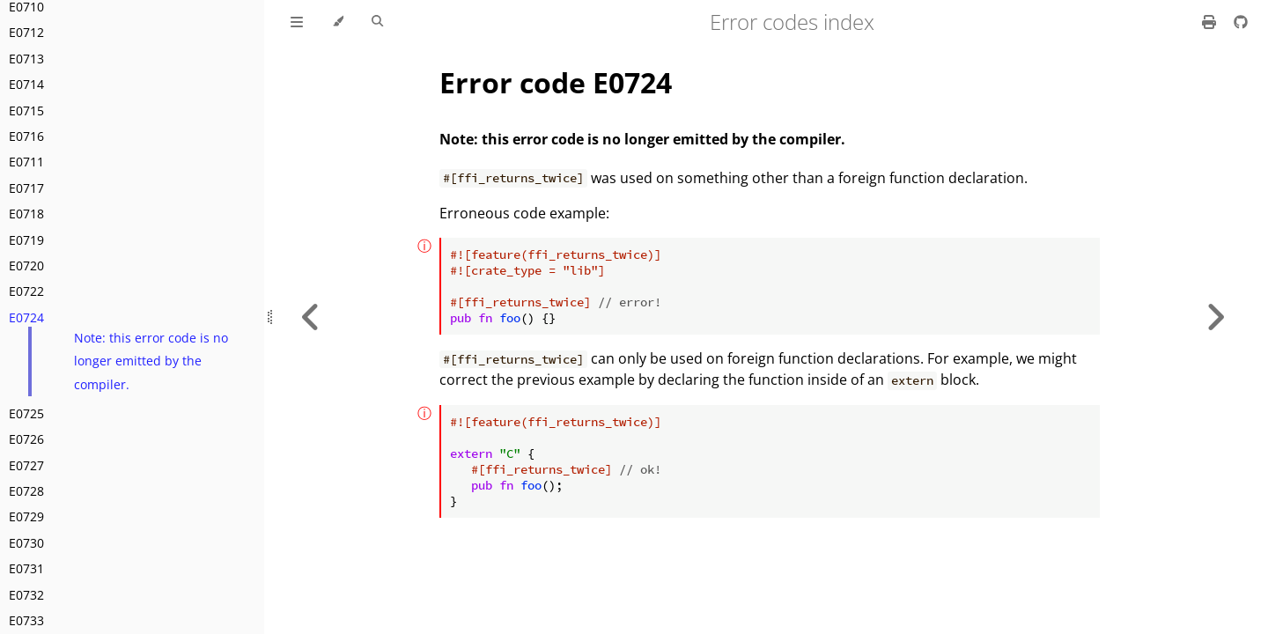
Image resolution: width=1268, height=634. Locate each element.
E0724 (26, 317)
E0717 (26, 188)
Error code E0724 (555, 82)
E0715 (26, 110)
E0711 (26, 161)
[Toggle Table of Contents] (297, 22)
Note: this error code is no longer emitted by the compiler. (151, 361)
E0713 (26, 58)
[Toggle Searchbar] (377, 22)
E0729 (26, 516)
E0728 (26, 491)
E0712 (26, 32)
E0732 (26, 594)
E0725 (26, 413)
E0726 (26, 439)
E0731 (26, 568)
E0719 (26, 240)
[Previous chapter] (310, 317)
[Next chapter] (1215, 317)
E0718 (26, 213)
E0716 (26, 136)
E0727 (26, 465)
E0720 (26, 265)
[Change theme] (338, 22)
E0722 (26, 291)
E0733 (26, 620)
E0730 (26, 542)
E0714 (26, 84)
